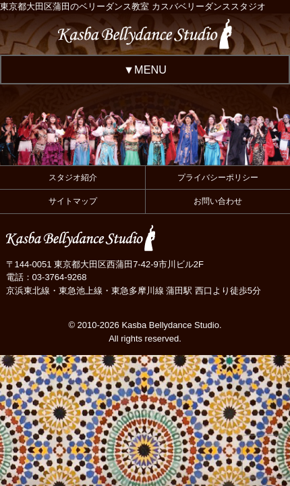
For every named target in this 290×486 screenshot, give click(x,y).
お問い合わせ (218, 201)
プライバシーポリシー (217, 177)
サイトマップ (73, 201)
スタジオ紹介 (73, 177)
